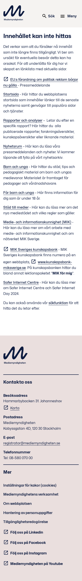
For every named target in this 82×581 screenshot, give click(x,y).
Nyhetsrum (12, 146)
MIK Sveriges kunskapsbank (34, 249)
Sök (48, 16)
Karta (14, 408)
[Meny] (69, 16)
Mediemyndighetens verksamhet (30, 494)
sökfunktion (58, 303)
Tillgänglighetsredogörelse (25, 522)
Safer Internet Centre (21, 282)
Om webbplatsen (17, 504)
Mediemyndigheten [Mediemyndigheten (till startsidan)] (14, 13)
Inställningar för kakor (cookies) (29, 485)
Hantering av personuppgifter (27, 513)
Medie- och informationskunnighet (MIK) (37, 222)
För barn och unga (18, 193)
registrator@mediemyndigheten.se (31, 443)
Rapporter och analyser (22, 120)
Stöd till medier (16, 207)
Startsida (11, 94)
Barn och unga (15, 167)
